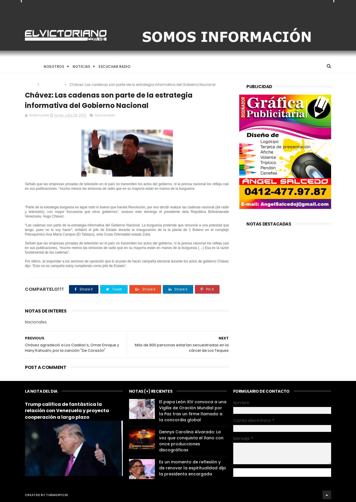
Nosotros (54, 66)
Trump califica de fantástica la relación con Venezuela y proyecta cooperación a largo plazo (67, 411)
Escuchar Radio (114, 66)
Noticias (81, 66)
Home (30, 66)
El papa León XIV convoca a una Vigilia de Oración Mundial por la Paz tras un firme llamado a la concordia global (192, 411)
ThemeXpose (57, 495)
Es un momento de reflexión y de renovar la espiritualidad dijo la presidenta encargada (192, 468)
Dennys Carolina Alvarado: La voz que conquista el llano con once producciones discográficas (191, 441)
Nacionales (52, 84)
